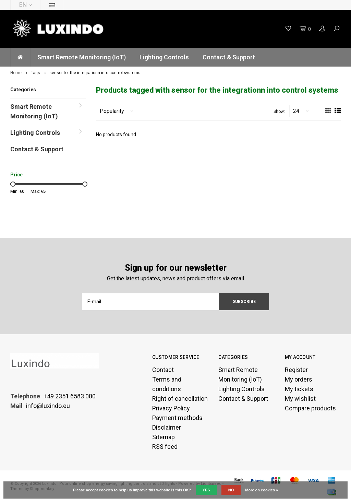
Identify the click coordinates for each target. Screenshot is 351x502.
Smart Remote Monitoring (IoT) (81, 57)
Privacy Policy (171, 408)
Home (16, 72)
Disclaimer (166, 427)
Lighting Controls (164, 57)
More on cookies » (261, 490)
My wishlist (300, 398)
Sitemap (163, 437)
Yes (206, 490)
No (231, 490)
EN (25, 4)
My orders (298, 379)
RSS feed (165, 446)
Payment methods (177, 417)
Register (296, 369)
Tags (35, 72)
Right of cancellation (180, 398)
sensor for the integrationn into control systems (95, 72)
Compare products (310, 408)
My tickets (299, 389)
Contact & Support (229, 57)
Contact (163, 369)
